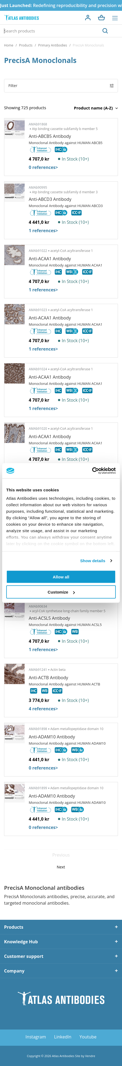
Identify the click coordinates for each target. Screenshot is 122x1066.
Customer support (23, 956)
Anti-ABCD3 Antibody (50, 199)
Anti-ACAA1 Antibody (50, 259)
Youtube (88, 1037)
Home (8, 45)
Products (26, 45)
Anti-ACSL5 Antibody (49, 618)
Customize (61, 592)
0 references (43, 167)
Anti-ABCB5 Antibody (50, 136)
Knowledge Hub (21, 942)
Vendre (90, 1056)
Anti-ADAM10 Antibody (52, 737)
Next (61, 867)
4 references (43, 709)
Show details (92, 560)
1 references (43, 231)
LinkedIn (63, 1037)
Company (14, 971)
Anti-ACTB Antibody (48, 678)
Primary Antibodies (52, 45)
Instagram (35, 1037)
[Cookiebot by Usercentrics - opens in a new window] (92, 470)
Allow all (61, 576)
